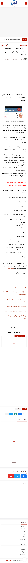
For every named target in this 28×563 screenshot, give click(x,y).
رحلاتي (23, 536)
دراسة (24, 534)
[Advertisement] (14, 22)
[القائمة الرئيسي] (26, 3)
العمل (24, 531)
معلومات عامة (22, 551)
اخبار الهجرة (22, 526)
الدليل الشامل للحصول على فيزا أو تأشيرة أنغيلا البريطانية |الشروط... (12, 39)
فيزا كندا (23, 546)
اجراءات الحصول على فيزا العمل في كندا (16, 311)
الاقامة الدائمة (22, 529)
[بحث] (2, 3)
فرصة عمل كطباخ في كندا (19, 287)
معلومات (23, 549)
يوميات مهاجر (9, 560)
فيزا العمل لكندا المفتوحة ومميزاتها (17, 306)
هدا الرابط (11, 268)
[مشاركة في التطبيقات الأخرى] (7, 414)
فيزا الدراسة (22, 539)
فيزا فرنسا (23, 544)
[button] (20, 414)
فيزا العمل (23, 45)
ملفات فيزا (22, 554)
